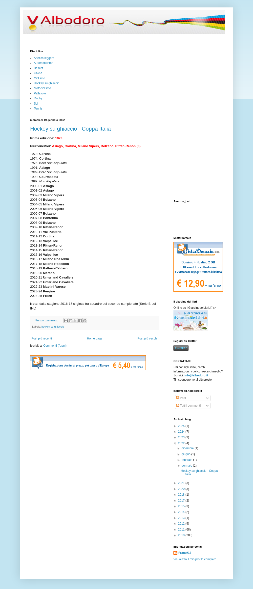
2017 (182, 500)
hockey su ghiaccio (53, 326)
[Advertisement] (188, 116)
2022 (182, 443)
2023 (182, 437)
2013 (182, 518)
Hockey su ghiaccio (46, 83)
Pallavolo (40, 93)
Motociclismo (42, 88)
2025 (182, 426)
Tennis (38, 108)
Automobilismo (43, 63)
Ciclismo (39, 78)
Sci (36, 103)
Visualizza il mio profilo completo (194, 559)
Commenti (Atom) (54, 345)
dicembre (188, 448)
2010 (182, 535)
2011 (182, 529)
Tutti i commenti (188, 405)
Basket (38, 68)
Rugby (38, 98)
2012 (182, 523)
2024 (182, 431)
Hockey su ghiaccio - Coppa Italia (70, 129)
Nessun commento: (47, 320)
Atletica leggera (44, 58)
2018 (182, 494)
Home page (94, 338)
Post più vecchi (147, 338)
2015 (182, 506)
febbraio (187, 460)
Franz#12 (184, 553)
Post (181, 398)
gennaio (187, 465)
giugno (186, 454)
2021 (182, 483)
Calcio (38, 73)
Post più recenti (41, 338)
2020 (182, 489)
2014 (182, 512)
